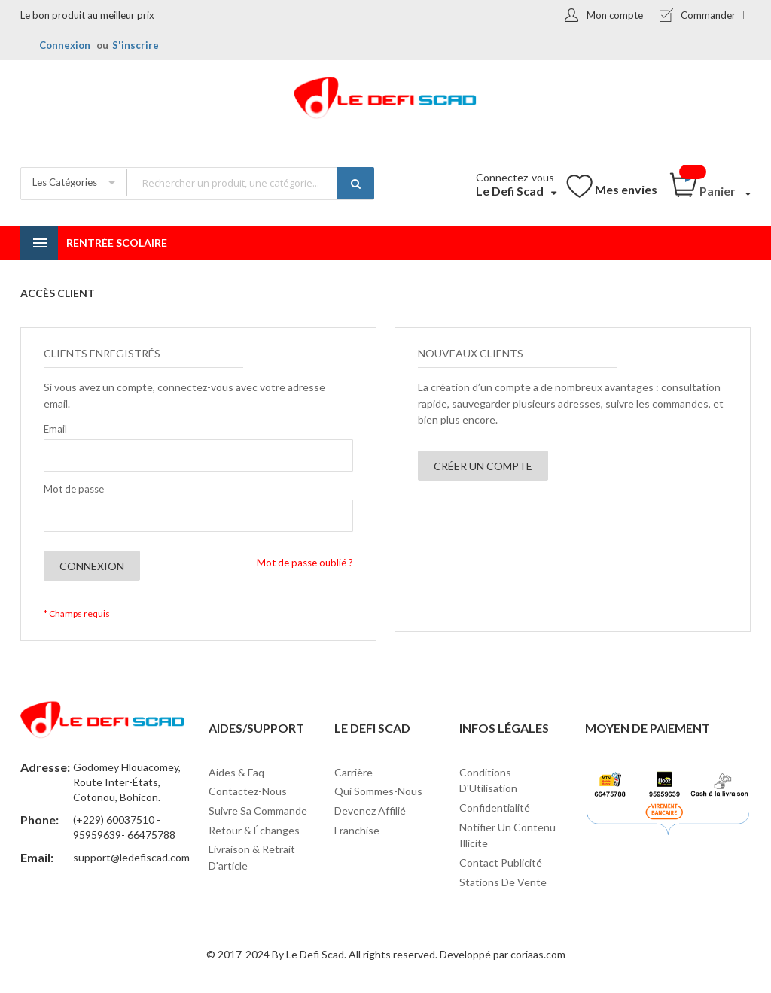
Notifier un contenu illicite (507, 835)
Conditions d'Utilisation (488, 780)
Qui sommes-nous (378, 791)
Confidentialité (494, 807)
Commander (708, 15)
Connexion (64, 45)
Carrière (353, 772)
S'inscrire (135, 45)
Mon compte (615, 15)
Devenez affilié (370, 810)
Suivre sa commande (258, 810)
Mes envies (626, 189)
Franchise (356, 830)
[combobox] (249, 182)
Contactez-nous (248, 791)
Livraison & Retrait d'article (252, 857)
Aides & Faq (236, 772)
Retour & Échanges (254, 830)
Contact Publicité (500, 862)
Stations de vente (503, 882)
